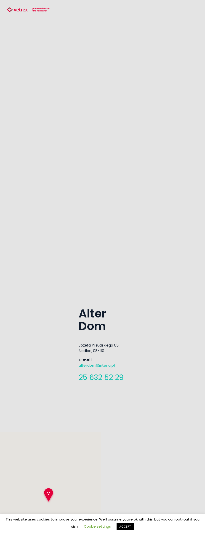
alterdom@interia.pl (97, 365)
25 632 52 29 (101, 377)
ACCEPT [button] (125, 526)
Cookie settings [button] (97, 526)
